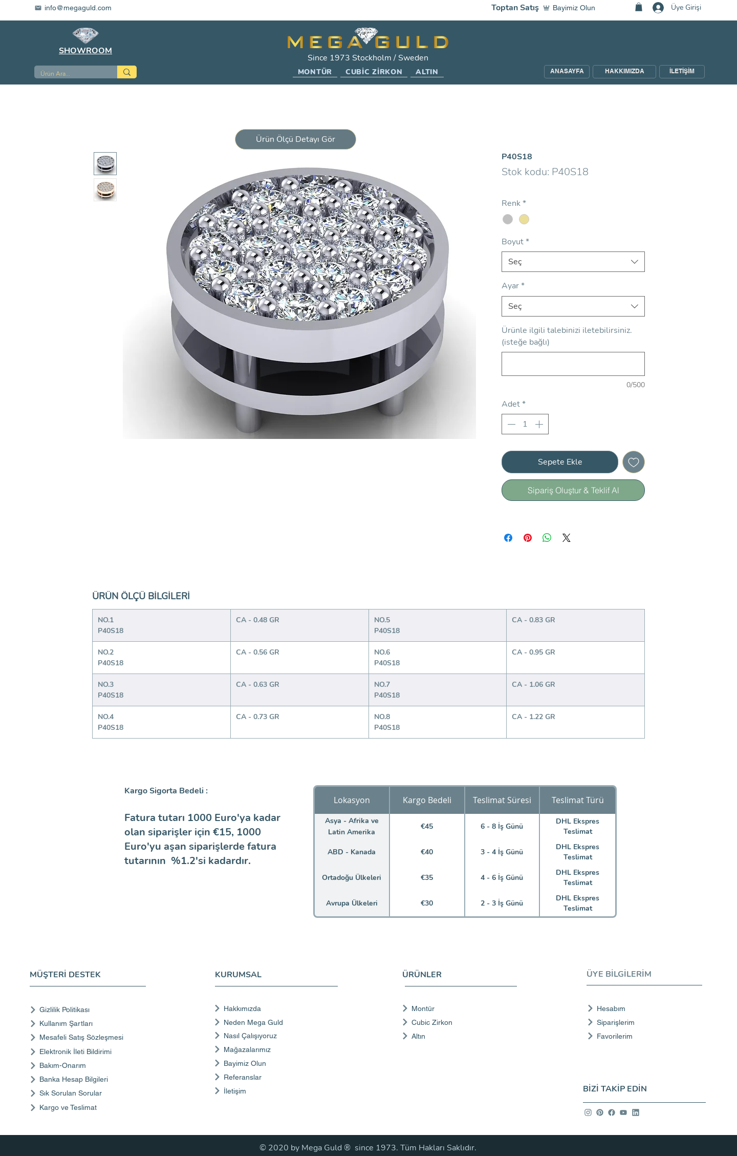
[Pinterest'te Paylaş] (528, 538)
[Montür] (456, 1008)
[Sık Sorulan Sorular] (89, 1093)
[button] (315, 72)
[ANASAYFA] (567, 71)
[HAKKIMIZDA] (624, 71)
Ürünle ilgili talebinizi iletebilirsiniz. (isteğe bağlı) (567, 336)
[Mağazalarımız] (275, 1049)
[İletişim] (275, 1091)
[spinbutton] (525, 424)
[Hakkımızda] (275, 1008)
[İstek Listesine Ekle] (633, 462)
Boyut (515, 241)
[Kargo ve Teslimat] (89, 1107)
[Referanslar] (275, 1077)
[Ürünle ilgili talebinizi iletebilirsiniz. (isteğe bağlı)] (573, 363)
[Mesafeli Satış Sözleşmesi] (89, 1037)
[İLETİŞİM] (682, 71)
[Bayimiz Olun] (571, 8)
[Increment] (540, 424)
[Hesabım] (642, 1008)
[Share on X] (566, 538)
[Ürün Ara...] (68, 74)
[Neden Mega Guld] (275, 1022)
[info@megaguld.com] (79, 8)
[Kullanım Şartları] (89, 1023)
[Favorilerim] (642, 1036)
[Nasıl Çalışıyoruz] (275, 1036)
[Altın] (456, 1036)
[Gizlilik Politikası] (89, 1009)
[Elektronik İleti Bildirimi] (89, 1051)
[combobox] (573, 261)
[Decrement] (510, 424)
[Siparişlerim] (642, 1022)
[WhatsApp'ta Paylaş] (547, 538)
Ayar (513, 285)
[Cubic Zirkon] (456, 1022)
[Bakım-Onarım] (89, 1065)
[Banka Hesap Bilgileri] (89, 1079)
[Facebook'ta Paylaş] (508, 538)
